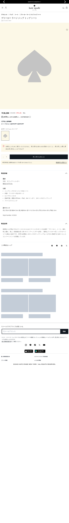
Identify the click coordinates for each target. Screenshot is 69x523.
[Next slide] (65, 1)
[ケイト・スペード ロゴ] (34, 7)
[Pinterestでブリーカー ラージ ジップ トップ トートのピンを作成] (61, 245)
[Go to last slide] (4, 1)
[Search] (63, 8)
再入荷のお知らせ (39, 157)
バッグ (11, 14)
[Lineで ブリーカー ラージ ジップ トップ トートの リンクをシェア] (57, 245)
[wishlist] (67, 30)
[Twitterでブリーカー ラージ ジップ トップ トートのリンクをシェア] (66, 245)
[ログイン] (6, 7)
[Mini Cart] (66, 7)
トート (16, 14)
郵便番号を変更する (61, 162)
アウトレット (4, 14)
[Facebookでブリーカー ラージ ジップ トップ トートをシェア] (52, 245)
